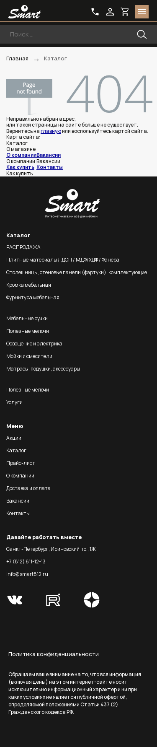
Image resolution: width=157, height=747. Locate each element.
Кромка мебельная (28, 284)
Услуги (14, 402)
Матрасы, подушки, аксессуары (43, 368)
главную (51, 131)
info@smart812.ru (27, 574)
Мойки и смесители (29, 356)
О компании (21, 154)
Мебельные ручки (27, 318)
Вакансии (48, 154)
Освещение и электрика (34, 343)
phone (95, 12)
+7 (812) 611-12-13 (26, 561)
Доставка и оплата (28, 488)
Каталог (16, 450)
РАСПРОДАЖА (23, 247)
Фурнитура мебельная (32, 297)
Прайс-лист (20, 463)
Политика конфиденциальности (53, 654)
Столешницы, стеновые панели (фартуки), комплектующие (76, 272)
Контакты (49, 167)
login (110, 12)
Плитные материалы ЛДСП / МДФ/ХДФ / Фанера (62, 259)
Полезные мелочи (27, 331)
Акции (13, 437)
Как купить (20, 167)
